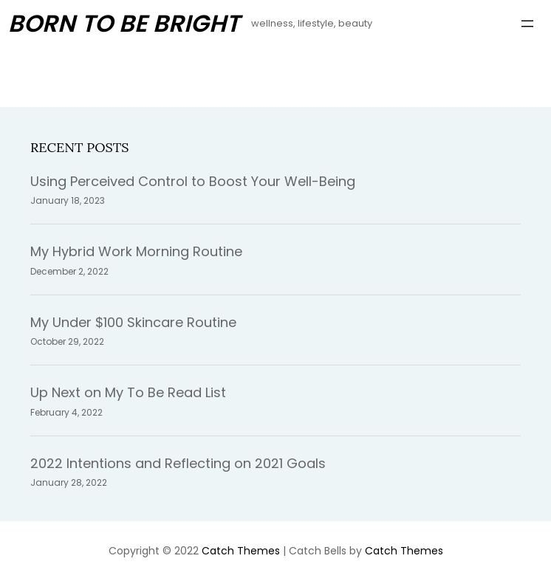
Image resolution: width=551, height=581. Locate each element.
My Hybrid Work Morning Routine (136, 251)
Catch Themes (241, 550)
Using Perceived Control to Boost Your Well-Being (192, 181)
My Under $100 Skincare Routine (133, 322)
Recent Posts (79, 147)
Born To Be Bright (123, 23)
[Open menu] (527, 23)
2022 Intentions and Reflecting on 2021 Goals (178, 463)
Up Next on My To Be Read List (128, 392)
